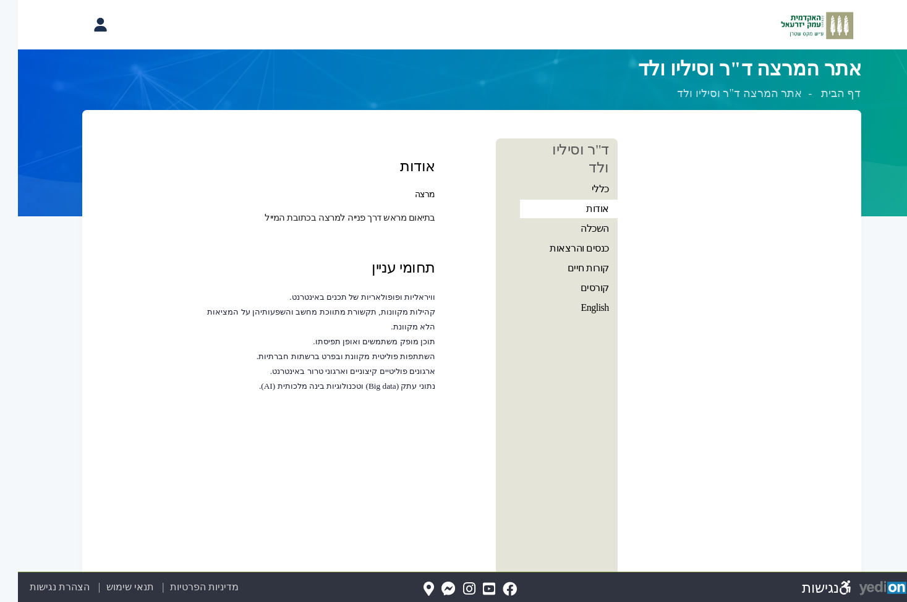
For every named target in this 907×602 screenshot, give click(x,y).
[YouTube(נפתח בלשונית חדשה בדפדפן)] (471, 589)
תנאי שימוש (104, 587)
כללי (582, 189)
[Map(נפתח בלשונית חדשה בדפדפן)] (411, 589)
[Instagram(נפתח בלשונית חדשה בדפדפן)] (451, 589)
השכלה (577, 228)
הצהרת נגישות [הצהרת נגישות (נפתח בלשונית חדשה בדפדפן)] (42, 587)
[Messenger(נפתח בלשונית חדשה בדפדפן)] (430, 589)
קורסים (577, 287)
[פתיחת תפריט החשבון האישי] (82, 24)
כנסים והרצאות (561, 248)
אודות (579, 208)
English (576, 307)
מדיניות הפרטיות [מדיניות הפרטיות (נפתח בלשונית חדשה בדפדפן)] (186, 587)
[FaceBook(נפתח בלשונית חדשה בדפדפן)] (491, 589)
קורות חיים (570, 268)
